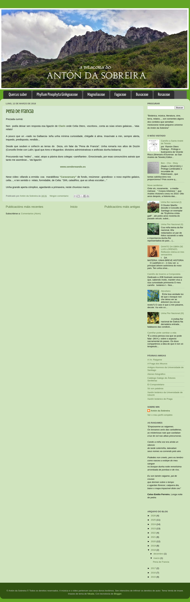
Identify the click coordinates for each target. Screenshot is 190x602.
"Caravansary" (68, 177)
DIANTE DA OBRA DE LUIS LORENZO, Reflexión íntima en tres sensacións (172, 250)
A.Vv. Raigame (154, 359)
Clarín (61, 126)
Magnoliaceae (96, 95)
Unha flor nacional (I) (171, 202)
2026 (153, 515)
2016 (153, 572)
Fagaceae (120, 95)
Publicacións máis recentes (24, 206)
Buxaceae (142, 95)
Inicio (73, 206)
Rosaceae (164, 95)
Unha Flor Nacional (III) (172, 313)
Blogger (118, 594)
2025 (153, 520)
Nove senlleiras (154, 185)
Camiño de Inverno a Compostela (163, 274)
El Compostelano (155, 384)
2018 (153, 550)
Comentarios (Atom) (31, 213)
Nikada (90, 594)
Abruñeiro (166, 291)
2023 (153, 528)
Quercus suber (18, 95)
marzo (156, 558)
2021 (153, 537)
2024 (153, 524)
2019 (153, 545)
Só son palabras (155, 388)
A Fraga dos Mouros (157, 363)
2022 (153, 533)
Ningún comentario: (59, 196)
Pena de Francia (19, 111)
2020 (153, 541)
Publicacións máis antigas (122, 206)
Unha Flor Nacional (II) (172, 224)
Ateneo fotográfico (156, 374)
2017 (153, 568)
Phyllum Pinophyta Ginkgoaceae (57, 95)
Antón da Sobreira (160, 410)
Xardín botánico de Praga (159, 399)
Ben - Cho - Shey (169, 163)
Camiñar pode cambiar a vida (161, 332)
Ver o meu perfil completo (159, 415)
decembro (158, 553)
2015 (153, 577)
